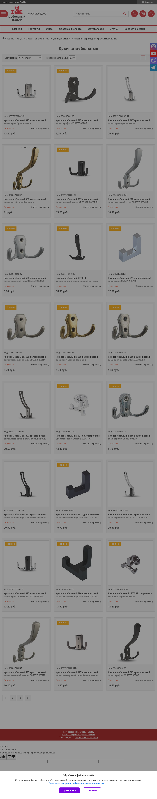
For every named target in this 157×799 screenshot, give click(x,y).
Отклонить (92, 790)
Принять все (69, 790)
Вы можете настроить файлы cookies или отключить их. (77, 783)
